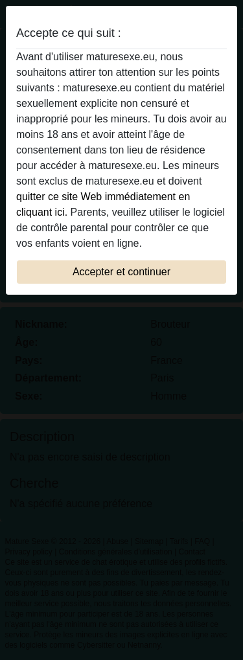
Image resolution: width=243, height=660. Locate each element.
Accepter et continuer (121, 271)
